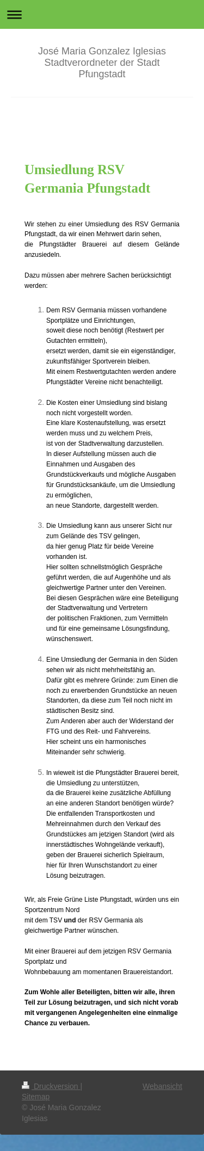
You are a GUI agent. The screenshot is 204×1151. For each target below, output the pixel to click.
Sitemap (36, 1096)
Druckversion (51, 1086)
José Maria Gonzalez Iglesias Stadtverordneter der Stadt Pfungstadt (102, 62)
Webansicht (162, 1086)
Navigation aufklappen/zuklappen (102, 14)
